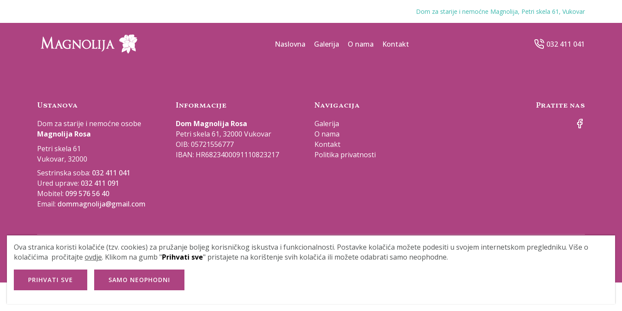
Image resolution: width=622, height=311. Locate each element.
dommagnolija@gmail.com (101, 204)
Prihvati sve (50, 280)
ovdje (93, 257)
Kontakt (395, 44)
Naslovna (290, 44)
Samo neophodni (139, 280)
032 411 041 (565, 44)
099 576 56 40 (87, 193)
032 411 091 (100, 183)
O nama (361, 44)
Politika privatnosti (345, 154)
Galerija (326, 44)
